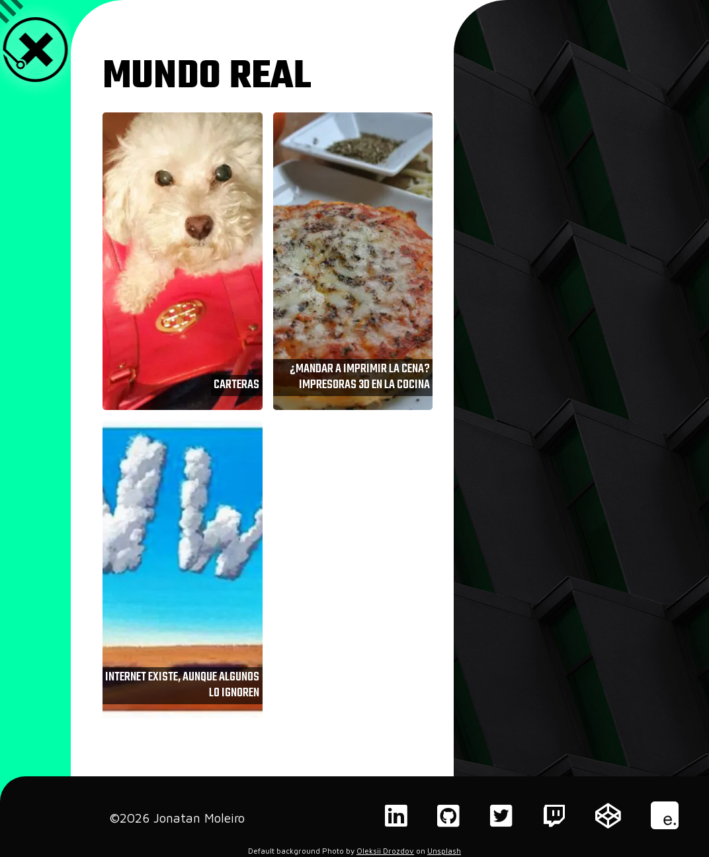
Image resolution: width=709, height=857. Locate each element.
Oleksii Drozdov (385, 850)
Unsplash (444, 850)
